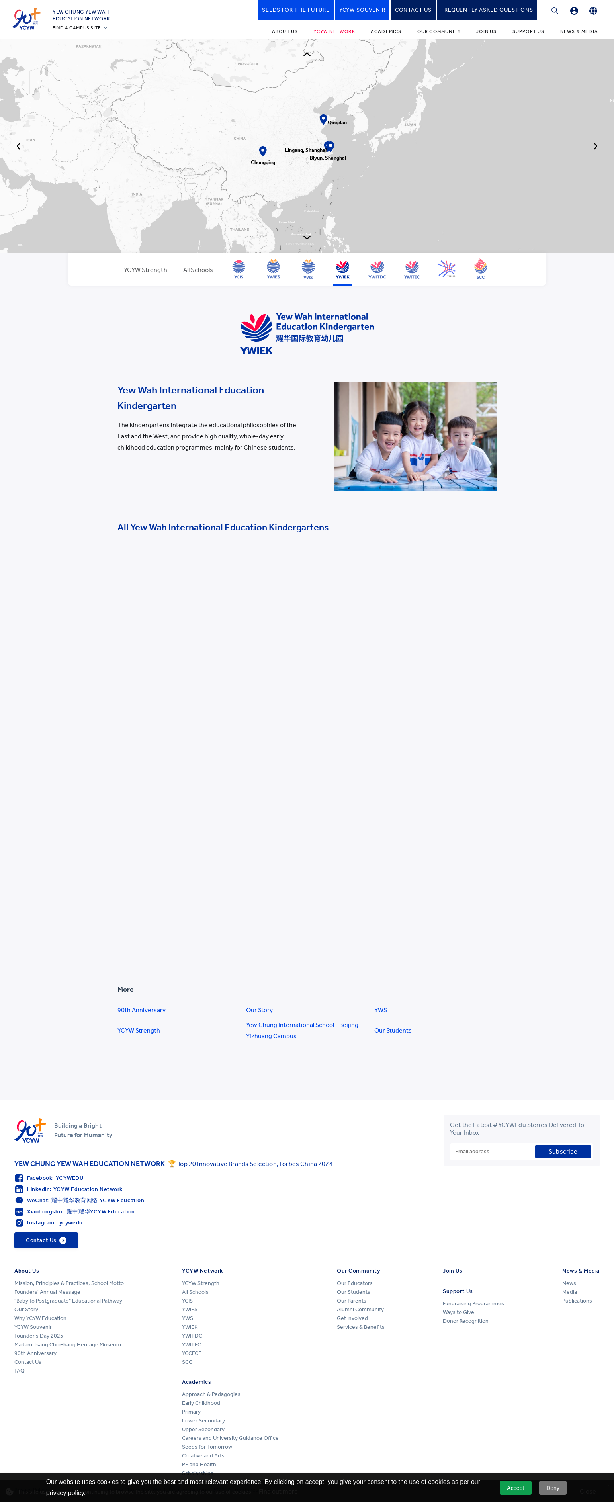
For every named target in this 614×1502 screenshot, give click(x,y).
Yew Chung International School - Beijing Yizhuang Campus (302, 1030)
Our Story (259, 1010)
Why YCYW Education (40, 1318)
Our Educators (355, 1283)
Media (569, 1292)
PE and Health (199, 1464)
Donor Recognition (466, 1321)
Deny (552, 1488)
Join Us (486, 31)
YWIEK (189, 1327)
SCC (187, 1362)
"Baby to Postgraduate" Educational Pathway (68, 1300)
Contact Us (27, 1362)
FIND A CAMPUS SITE (77, 28)
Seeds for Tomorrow (207, 1446)
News (569, 1283)
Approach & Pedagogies (211, 1394)
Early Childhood (201, 1403)
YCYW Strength (138, 1030)
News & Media (579, 31)
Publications (577, 1300)
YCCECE (191, 1353)
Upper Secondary (203, 1429)
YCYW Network (334, 31)
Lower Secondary (203, 1420)
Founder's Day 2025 (38, 1335)
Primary (191, 1411)
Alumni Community (360, 1309)
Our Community (439, 31)
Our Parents (351, 1300)
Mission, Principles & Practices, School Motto (69, 1283)
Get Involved (352, 1318)
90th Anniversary (141, 1010)
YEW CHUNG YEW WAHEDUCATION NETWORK (81, 15)
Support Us (528, 31)
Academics (386, 31)
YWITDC (192, 1335)
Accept (515, 1488)
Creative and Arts (203, 1455)
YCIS (187, 1300)
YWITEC (191, 1344)
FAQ (19, 1370)
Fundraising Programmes (473, 1303)
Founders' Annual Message (47, 1292)
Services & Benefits (361, 1327)
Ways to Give (458, 1312)
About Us (285, 31)
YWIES (189, 1309)
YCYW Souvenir (33, 1327)
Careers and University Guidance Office (230, 1438)
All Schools (195, 1292)
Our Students (393, 1030)
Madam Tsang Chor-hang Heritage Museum (67, 1344)
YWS (380, 1010)
